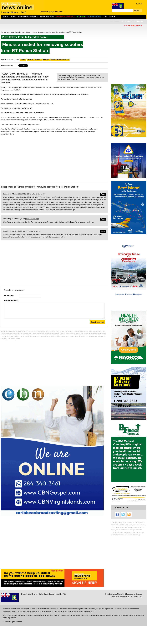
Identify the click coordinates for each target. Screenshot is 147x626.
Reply (103, 194)
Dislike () (41, 194)
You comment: (11, 300)
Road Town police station (60, 59)
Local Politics (47, 17)
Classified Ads (60, 594)
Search (136, 10)
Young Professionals (28, 17)
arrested (30, 59)
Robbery (46, 59)
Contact (139, 4)
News (13, 17)
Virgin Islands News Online (20, 32)
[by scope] (126, 21)
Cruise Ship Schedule (46, 594)
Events (34, 594)
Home (5, 17)
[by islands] (137, 21)
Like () (34, 194)
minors (23, 59)
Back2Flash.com (136, 596)
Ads (105, 17)
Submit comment (97, 322)
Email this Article (7, 65)
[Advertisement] (54, 158)
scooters (38, 59)
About (112, 17)
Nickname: (9, 295)
